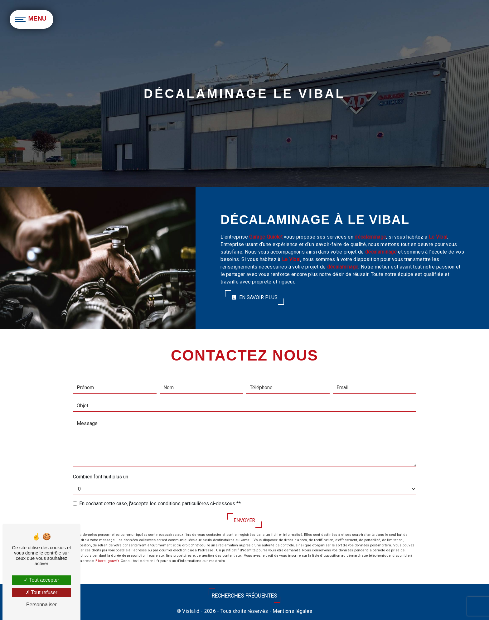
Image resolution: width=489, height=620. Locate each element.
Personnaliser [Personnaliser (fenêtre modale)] (41, 604)
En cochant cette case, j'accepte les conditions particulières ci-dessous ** (160, 503)
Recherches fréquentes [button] (244, 596)
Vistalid (191, 611)
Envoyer (244, 520)
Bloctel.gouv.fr (107, 561)
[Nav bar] (31, 19)
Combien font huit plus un (100, 477)
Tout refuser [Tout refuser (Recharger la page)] (41, 592)
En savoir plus (254, 297)
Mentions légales (291, 611)
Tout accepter (41, 580)
